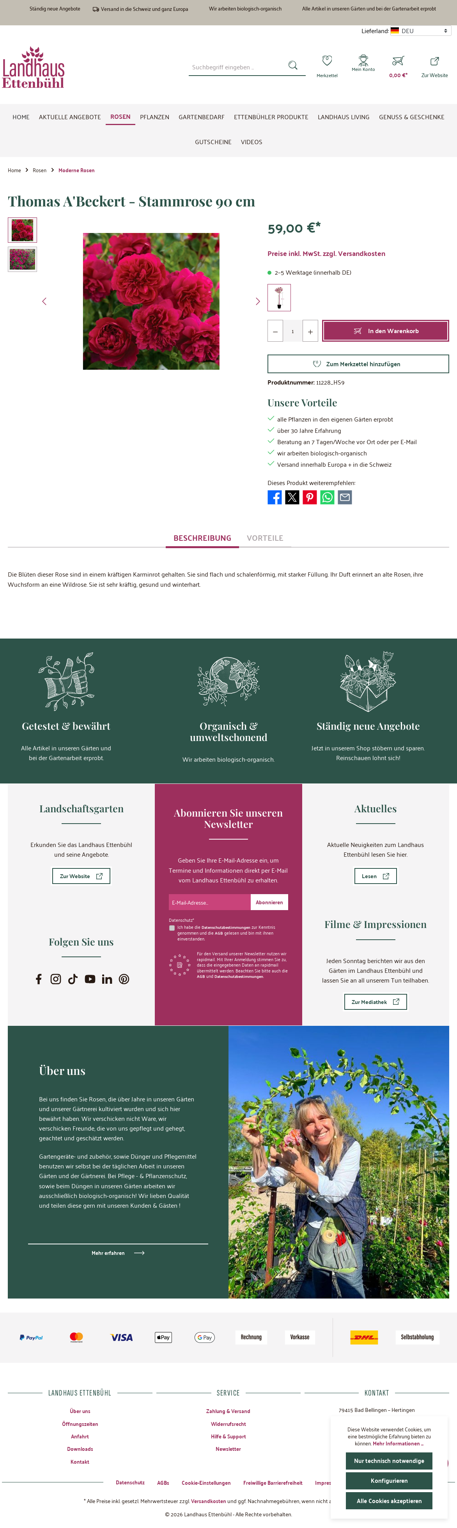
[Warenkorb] (398, 67)
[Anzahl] (293, 333)
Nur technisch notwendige (390, 1460)
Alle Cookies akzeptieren (389, 1500)
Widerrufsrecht (228, 1422)
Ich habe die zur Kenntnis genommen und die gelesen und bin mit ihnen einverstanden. (228, 931)
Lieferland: (375, 30)
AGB (219, 930)
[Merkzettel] (325, 67)
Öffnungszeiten (80, 1422)
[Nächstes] (258, 303)
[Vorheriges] (45, 303)
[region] (136, 304)
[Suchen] (291, 66)
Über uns (80, 1409)
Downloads (80, 1448)
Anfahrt (80, 1436)
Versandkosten (208, 1500)
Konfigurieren (389, 1480)
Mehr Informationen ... (398, 1443)
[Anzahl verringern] (275, 333)
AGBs (158, 1482)
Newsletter (228, 1448)
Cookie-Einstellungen (203, 1482)
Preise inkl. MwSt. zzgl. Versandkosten (326, 255)
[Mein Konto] (362, 67)
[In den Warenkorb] (385, 333)
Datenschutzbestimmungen (228, 925)
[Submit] (268, 901)
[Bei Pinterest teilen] (310, 498)
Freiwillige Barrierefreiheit (275, 1482)
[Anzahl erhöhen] (310, 333)
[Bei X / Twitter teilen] (292, 498)
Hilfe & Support (228, 1436)
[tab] (202, 539)
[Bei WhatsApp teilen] (327, 498)
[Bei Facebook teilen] (274, 498)
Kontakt (80, 1461)
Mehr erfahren (108, 1251)
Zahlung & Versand (228, 1409)
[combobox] (233, 66)
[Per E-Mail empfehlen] (345, 498)
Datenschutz (124, 1482)
